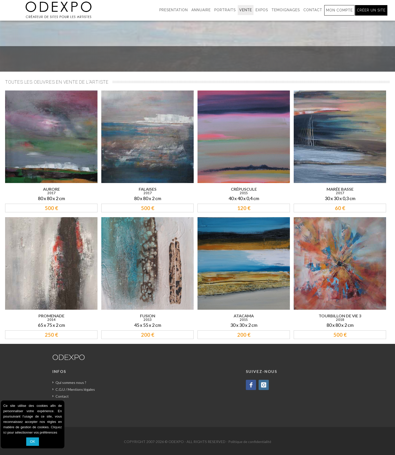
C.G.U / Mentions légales (75, 389)
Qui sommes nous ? (70, 382)
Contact (62, 396)
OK (32, 441)
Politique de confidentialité (249, 441)
